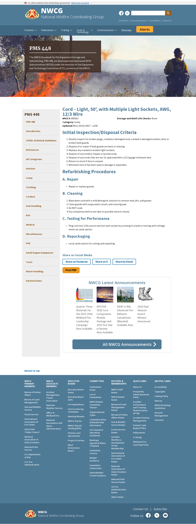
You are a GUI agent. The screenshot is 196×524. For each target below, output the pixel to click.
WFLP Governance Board (74, 448)
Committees (154, 20)
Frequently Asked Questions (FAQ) (141, 394)
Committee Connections (96, 467)
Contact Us (123, 20)
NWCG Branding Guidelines (162, 406)
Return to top (32, 370)
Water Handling (34, 271)
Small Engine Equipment (39, 252)
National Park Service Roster (118, 481)
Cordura (30, 196)
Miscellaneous (34, 233)
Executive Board (139, 20)
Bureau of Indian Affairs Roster (119, 416)
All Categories (34, 159)
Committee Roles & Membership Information (98, 422)
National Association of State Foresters (31, 439)
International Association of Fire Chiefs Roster (118, 457)
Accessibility (161, 387)
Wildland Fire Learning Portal (140, 443)
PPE (28, 243)
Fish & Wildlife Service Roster (118, 423)
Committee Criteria (95, 452)
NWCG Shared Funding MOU (75, 427)
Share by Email (124, 261)
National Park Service (31, 448)
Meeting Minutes (76, 416)
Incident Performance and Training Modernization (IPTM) (140, 407)
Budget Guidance (94, 459)
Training (137, 437)
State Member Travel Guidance (98, 474)
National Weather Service (54, 406)
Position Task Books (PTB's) (139, 427)
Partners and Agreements (74, 434)
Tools (29, 262)
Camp (29, 177)
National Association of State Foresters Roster (118, 470)
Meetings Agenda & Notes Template (98, 443)
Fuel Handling (33, 205)
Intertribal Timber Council (31, 431)
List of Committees (95, 396)
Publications (139, 432)
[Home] (32, 14)
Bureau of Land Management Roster (118, 407)
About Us (167, 20)
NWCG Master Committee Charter (96, 404)
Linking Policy (161, 396)
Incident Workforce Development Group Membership (117, 443)
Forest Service (31, 414)
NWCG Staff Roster (117, 391)
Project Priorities (76, 440)
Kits (28, 215)
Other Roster (117, 497)
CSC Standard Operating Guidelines (96, 432)
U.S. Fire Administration (31, 463)
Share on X (101, 261)
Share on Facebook (77, 261)
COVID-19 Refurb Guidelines (41, 140)
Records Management (161, 414)
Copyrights (160, 391)
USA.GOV (159, 420)
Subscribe (160, 509)
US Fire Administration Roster (118, 489)
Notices (158, 400)
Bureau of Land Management (31, 401)
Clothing (31, 187)
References (32, 149)
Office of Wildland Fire (52, 414)
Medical (30, 224)
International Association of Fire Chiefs (31, 422)
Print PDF (71, 270)
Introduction (33, 131)
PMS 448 (30, 121)
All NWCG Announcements (127, 344)
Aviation (30, 168)
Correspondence (76, 404)
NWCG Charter (75, 421)
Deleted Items (34, 280)
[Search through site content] (148, 13)
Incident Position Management (141, 419)
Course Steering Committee (76, 410)
